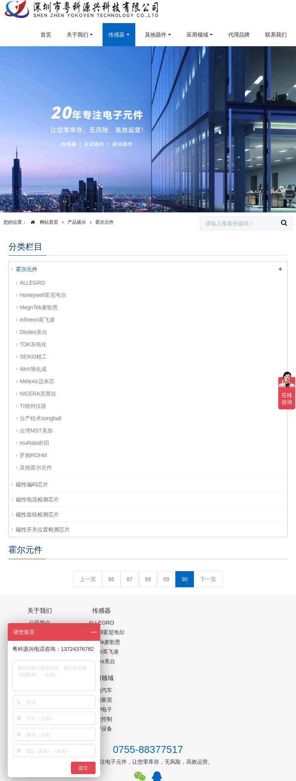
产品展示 (76, 222)
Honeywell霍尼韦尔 (43, 295)
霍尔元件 (104, 222)
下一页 (208, 579)
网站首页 (42, 222)
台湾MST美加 (36, 430)
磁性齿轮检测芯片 (37, 514)
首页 (45, 35)
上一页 (88, 579)
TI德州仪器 (33, 406)
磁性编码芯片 (32, 484)
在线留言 (262, 745)
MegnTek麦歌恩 (39, 307)
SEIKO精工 (33, 357)
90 (185, 579)
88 (148, 579)
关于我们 (77, 35)
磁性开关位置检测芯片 (43, 529)
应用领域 (197, 35)
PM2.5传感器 (105, 776)
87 (130, 579)
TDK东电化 (33, 344)
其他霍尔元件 (36, 467)
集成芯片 (137, 776)
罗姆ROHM (33, 455)
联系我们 (276, 35)
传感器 (116, 35)
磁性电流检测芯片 (37, 499)
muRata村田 (34, 443)
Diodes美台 (33, 332)
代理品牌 (239, 35)
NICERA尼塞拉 (38, 393)
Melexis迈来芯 (37, 381)
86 (111, 579)
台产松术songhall (40, 418)
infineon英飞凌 (37, 320)
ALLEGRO (32, 283)
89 (166, 579)
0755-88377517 (148, 684)
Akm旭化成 (33, 369)
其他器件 (155, 35)
